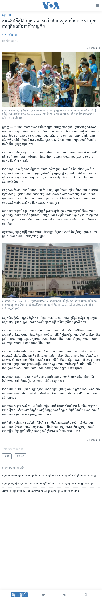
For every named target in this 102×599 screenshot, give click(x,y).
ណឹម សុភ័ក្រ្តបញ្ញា (10, 34)
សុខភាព (6, 15)
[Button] (93, 48)
